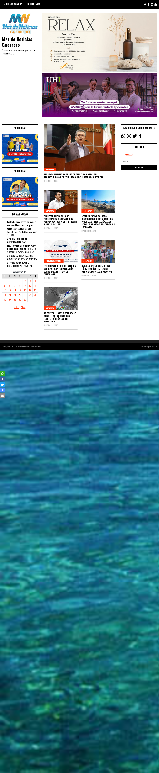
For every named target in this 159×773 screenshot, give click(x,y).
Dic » (23, 307)
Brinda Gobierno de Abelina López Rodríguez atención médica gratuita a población (96, 269)
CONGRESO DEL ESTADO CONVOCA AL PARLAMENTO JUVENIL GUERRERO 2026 (22, 262)
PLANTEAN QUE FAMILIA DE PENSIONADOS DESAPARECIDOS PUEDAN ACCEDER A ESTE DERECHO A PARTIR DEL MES (60, 220)
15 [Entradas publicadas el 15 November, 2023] (20, 290)
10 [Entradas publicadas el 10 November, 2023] (30, 285)
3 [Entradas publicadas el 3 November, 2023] (30, 280)
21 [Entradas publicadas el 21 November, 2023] (15, 295)
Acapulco (87, 261)
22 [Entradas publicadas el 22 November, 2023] (20, 295)
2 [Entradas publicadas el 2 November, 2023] (25, 280)
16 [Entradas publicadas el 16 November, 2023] (25, 290)
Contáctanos (34, 4)
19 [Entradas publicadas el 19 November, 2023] (5, 295)
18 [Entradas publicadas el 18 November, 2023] (35, 290)
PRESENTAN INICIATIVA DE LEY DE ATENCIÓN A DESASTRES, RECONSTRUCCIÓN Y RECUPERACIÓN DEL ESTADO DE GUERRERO (73, 176)
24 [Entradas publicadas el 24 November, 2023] (30, 295)
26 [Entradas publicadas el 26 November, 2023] (4, 299)
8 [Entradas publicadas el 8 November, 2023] (19, 285)
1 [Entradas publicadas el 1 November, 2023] (19, 280)
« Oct (16, 307)
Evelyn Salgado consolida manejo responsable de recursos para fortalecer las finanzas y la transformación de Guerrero (21, 227)
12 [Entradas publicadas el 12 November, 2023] (5, 290)
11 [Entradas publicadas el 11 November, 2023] (35, 285)
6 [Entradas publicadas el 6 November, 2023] (9, 285)
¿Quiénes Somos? (13, 4)
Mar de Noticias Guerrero (17, 41)
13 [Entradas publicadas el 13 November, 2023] (10, 290)
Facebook (129, 154)
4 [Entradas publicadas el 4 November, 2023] (35, 280)
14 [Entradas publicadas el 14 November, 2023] (15, 290)
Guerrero (50, 169)
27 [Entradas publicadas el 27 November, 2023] (10, 299)
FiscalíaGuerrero (54, 261)
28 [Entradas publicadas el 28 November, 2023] (15, 299)
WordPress (153, 346)
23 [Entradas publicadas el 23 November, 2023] (25, 295)
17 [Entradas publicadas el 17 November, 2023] (30, 290)
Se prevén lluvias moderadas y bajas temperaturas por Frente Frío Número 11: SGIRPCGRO (60, 317)
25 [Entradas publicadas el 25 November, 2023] (35, 295)
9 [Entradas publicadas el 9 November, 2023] (25, 285)
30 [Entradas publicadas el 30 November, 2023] (25, 299)
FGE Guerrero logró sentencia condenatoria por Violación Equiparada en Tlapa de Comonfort (60, 270)
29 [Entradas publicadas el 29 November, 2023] (20, 299)
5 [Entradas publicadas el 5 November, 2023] (4, 285)
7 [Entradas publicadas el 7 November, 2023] (14, 285)
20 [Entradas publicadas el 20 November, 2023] (9, 295)
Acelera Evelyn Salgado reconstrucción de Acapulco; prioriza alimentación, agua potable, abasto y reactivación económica (98, 222)
